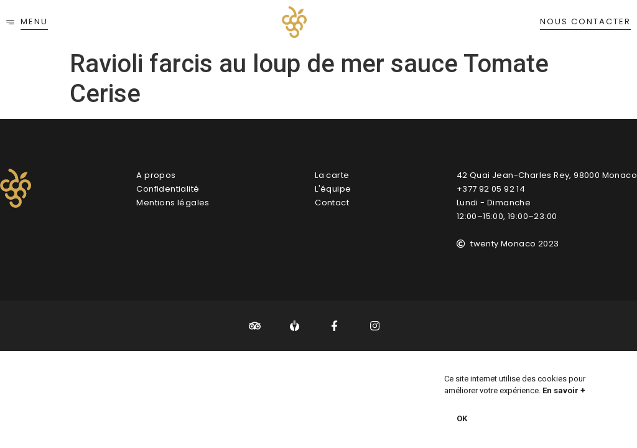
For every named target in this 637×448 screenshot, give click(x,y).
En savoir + (563, 390)
